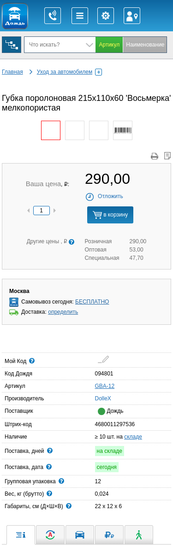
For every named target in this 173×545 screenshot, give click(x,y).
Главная (12, 72)
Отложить (104, 196)
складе (133, 437)
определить (63, 312)
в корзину (110, 215)
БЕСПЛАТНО (92, 302)
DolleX (98, 398)
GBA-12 (105, 386)
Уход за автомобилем (69, 72)
